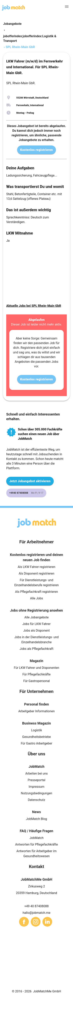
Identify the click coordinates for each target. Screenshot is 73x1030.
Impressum (36, 787)
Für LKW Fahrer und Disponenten (36, 668)
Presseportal (36, 780)
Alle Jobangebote (36, 617)
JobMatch (36, 838)
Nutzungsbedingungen (36, 793)
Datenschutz (36, 800)
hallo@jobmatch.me (36, 913)
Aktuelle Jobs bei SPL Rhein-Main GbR (33, 306)
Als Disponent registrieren (36, 573)
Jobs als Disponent (36, 630)
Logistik (36, 730)
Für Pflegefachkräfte (36, 674)
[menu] (66, 6)
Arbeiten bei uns (36, 773)
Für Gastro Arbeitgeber (36, 743)
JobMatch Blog (36, 819)
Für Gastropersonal (36, 681)
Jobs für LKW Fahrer (36, 624)
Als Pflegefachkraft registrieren (36, 592)
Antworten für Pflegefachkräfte (36, 844)
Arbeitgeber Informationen (36, 711)
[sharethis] (24, 922)
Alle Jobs (36, 598)
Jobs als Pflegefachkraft (36, 649)
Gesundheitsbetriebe (36, 737)
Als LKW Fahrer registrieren (36, 567)
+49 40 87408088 (36, 906)
